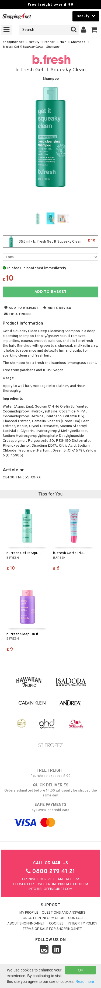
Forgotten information (43, 918)
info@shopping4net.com (50, 889)
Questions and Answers (63, 913)
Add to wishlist (21, 308)
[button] (94, 30)
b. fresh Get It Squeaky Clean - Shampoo (31, 47)
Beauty (34, 42)
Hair (63, 42)
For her (49, 42)
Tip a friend (17, 314)
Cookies (56, 924)
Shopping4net (13, 42)
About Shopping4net (26, 924)
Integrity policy (82, 924)
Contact (76, 918)
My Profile (28, 913)
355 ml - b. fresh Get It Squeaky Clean (50, 241)
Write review (57, 308)
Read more (84, 981)
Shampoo (78, 42)
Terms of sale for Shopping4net (52, 929)
